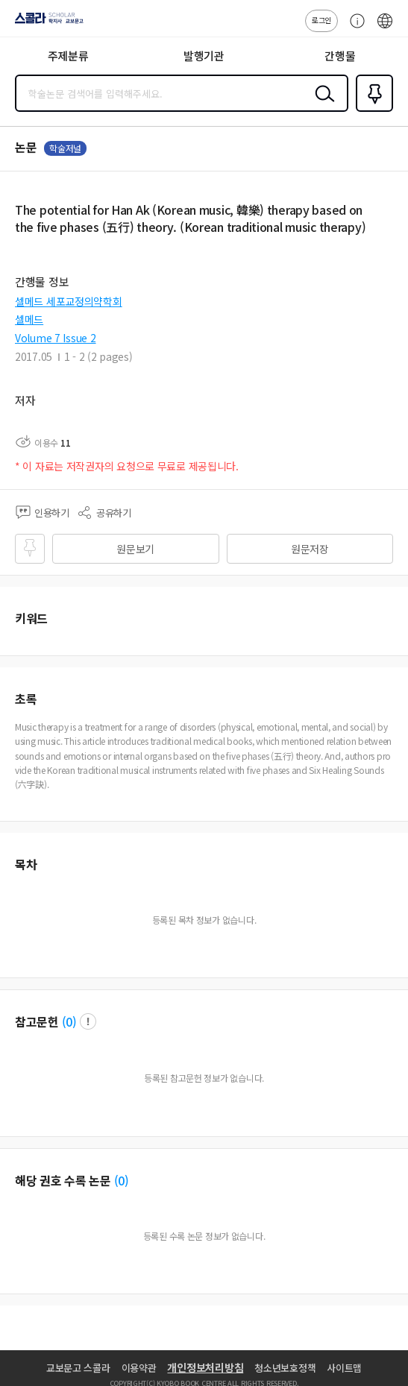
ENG (385, 28)
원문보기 (135, 548)
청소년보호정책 (285, 1368)
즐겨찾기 (371, 110)
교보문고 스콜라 (78, 1368)
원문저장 (310, 548)
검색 (321, 105)
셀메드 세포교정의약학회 (68, 301)
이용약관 (139, 1368)
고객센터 (353, 28)
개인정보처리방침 (205, 1367)
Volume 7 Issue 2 (55, 337)
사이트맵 (344, 1368)
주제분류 (68, 55)
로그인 (321, 19)
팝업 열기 (88, 1021)
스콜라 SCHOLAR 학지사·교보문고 (45, 23)
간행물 (339, 55)
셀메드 (29, 319)
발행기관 (204, 55)
